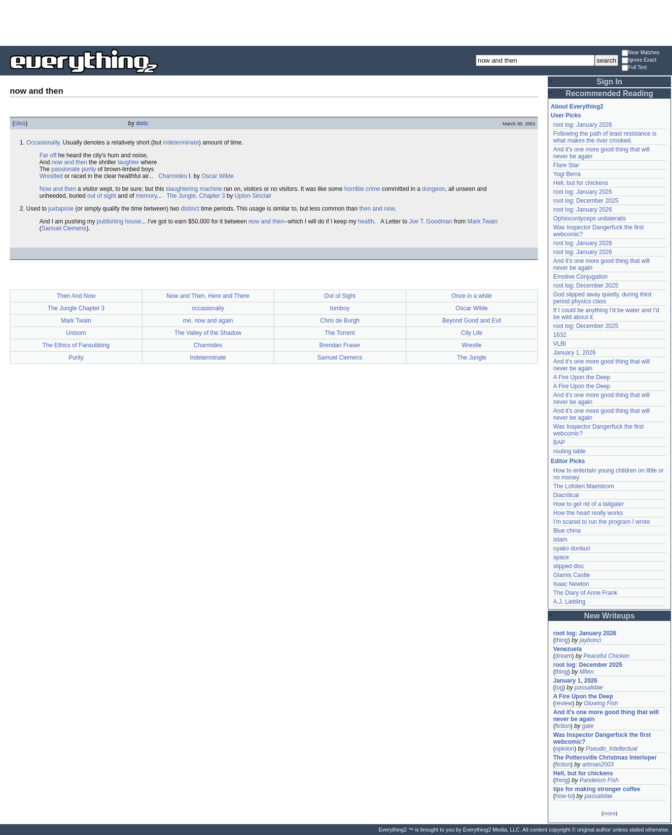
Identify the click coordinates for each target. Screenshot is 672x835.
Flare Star (566, 165)
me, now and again (208, 320)
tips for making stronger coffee (596, 789)
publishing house (119, 221)
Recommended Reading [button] (609, 93)
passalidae (588, 687)
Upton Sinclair (253, 195)
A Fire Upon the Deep (581, 377)
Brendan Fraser (339, 345)
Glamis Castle (571, 575)
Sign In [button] (609, 81)
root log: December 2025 (585, 200)
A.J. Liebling (569, 601)
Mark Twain (482, 221)
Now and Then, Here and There (208, 295)
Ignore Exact (639, 60)
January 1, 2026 (574, 352)
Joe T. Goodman (430, 221)
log (559, 687)
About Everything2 (577, 106)
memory (146, 195)
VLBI (559, 343)
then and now (376, 208)
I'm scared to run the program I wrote (601, 521)
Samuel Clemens (63, 228)
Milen (586, 671)
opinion (564, 748)
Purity (76, 357)
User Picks (566, 115)
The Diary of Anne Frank (585, 592)
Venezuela (567, 649)
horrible (354, 188)
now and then (69, 162)
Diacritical (566, 495)
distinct (190, 208)
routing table (569, 451)
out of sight (101, 195)
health (366, 221)
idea (20, 123)
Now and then (57, 188)
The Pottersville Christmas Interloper (605, 757)
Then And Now (76, 295)
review (563, 703)
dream (563, 656)
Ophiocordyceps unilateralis (589, 218)
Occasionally (42, 142)
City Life (471, 332)
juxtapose (60, 208)
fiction (562, 726)
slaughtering (182, 188)
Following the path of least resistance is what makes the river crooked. (604, 137)
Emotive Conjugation (580, 276)
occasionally (208, 308)
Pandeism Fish (598, 780)
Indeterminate (208, 357)
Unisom (76, 332)
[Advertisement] (336, 22)
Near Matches (640, 53)
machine (211, 188)
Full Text (634, 68)
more (609, 813)
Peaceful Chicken (606, 656)
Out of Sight (339, 295)
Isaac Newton (571, 584)
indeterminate (181, 142)
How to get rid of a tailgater (588, 504)
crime (373, 188)
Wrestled (51, 176)
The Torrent (340, 332)
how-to (564, 796)
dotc (142, 123)
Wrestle (472, 345)
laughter (128, 162)
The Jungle (471, 357)
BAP (559, 442)
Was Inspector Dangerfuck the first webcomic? (602, 738)
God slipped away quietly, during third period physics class (602, 298)
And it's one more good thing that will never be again (606, 716)
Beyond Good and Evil (471, 320)
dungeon (433, 188)
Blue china (567, 530)
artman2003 (598, 764)
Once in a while (472, 295)
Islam (560, 539)
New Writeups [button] (609, 616)
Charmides (172, 176)
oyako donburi (571, 548)
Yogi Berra (567, 174)
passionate (65, 169)
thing (561, 640)
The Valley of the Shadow (208, 332)
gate (588, 726)
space (561, 557)
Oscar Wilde (218, 176)
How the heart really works (588, 512)
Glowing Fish (601, 703)
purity (88, 169)
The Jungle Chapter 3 (76, 308)
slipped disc (568, 566)
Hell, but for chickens (580, 183)
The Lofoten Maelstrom (583, 486)
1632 (559, 334)
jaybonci (590, 640)
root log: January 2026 (582, 124)
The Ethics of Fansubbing (75, 345)
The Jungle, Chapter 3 (196, 195)
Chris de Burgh (339, 320)
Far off (47, 155)
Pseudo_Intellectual (611, 748)
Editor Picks (568, 461)
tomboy (340, 308)
